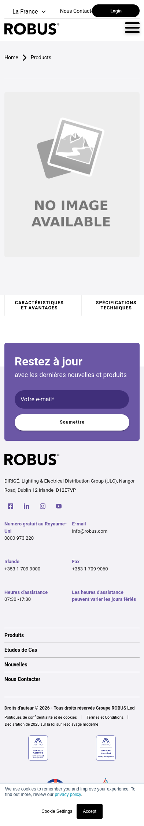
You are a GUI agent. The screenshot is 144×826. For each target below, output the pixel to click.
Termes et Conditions (105, 717)
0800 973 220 (19, 538)
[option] (72, 635)
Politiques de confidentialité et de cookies (40, 717)
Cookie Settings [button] (56, 811)
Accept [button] (89, 811)
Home (11, 57)
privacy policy (68, 794)
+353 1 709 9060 (90, 569)
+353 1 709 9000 (22, 569)
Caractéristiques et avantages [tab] (39, 305)
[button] (25, 12)
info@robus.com (90, 531)
